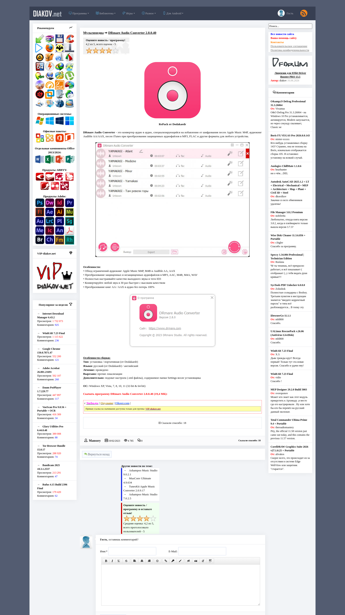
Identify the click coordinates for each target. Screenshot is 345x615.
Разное (148, 13)
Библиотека (105, 13)
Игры (128, 13)
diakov (47, 13)
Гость (285, 13)
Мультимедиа (93, 33)
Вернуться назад (97, 454)
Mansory (95, 440)
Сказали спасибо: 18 (173, 423)
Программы (78, 13)
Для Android (172, 13)
